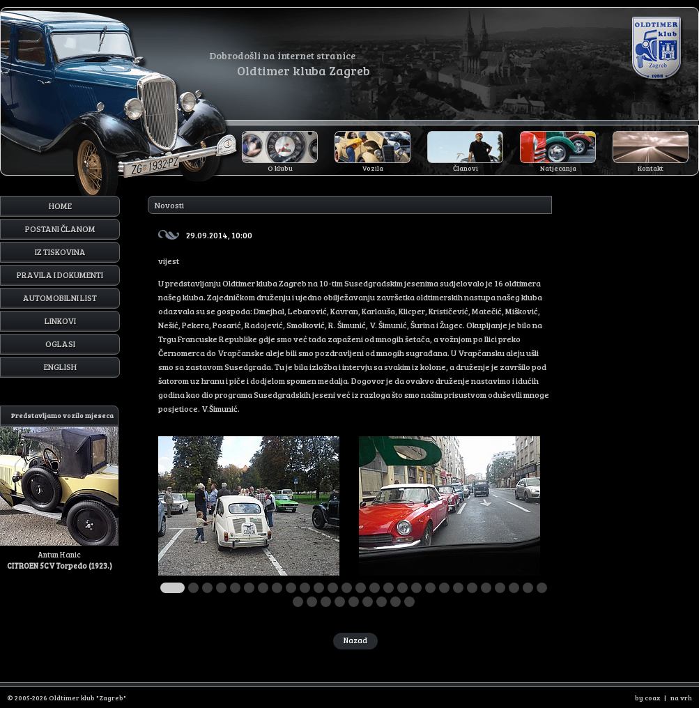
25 (514, 588)
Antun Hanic (59, 488)
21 (458, 588)
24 (500, 588)
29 (312, 602)
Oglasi (60, 343)
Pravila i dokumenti (60, 274)
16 (388, 588)
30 (326, 602)
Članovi (465, 168)
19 (430, 588)
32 (353, 602)
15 (374, 588)
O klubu (280, 168)
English (60, 366)
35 (395, 602)
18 (416, 588)
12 (333, 588)
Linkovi (60, 320)
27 (542, 588)
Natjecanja (558, 168)
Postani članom (60, 228)
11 (319, 588)
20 (444, 588)
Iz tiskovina (60, 251)
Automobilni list (60, 297)
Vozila (372, 168)
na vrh (681, 697)
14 (360, 588)
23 (486, 588)
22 (472, 588)
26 (528, 588)
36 (409, 602)
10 (305, 588)
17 (402, 588)
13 (346, 588)
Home (60, 205)
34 (381, 602)
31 (340, 602)
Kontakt (650, 168)
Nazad (355, 640)
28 (298, 602)
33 (367, 602)
